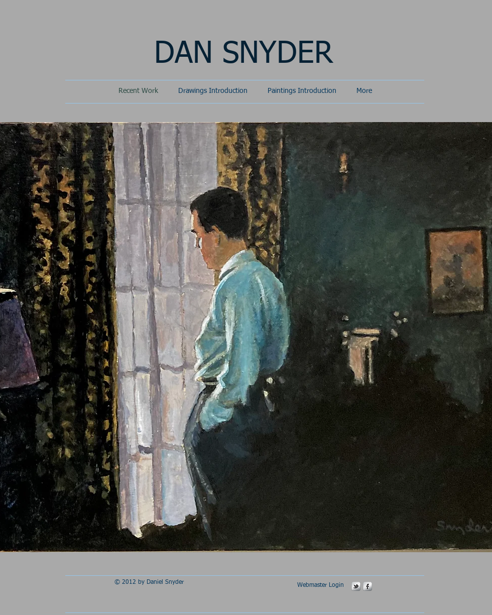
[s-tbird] (355, 586)
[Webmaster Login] (320, 586)
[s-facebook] (367, 586)
